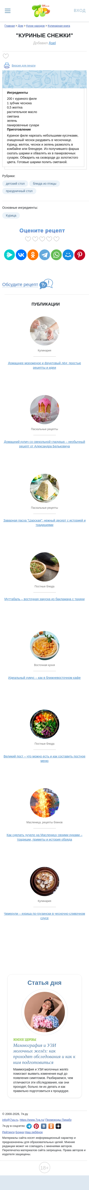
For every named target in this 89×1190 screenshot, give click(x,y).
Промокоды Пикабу (58, 1119)
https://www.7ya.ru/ (32, 1119)
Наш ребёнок (34, 1132)
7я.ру (58, 1126)
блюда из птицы (44, 183)
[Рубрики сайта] (7, 10)
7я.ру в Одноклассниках (51, 1126)
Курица (11, 215)
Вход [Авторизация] (80, 10)
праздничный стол (19, 191)
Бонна (20, 1132)
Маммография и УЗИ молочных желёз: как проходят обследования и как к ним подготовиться (44, 1054)
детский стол (15, 183)
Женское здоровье (25, 1039)
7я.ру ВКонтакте (43, 1126)
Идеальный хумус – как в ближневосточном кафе (44, 677)
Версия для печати (23, 65)
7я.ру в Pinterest (36, 1126)
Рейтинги (8, 1132)
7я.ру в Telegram (29, 1126)
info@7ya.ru (10, 1119)
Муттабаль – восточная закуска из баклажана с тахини (44, 599)
